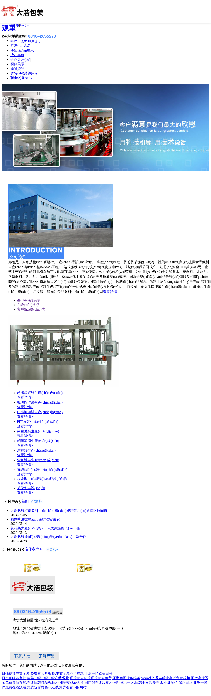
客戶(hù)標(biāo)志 (31, 309)
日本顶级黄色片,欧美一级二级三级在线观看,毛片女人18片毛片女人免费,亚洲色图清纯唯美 (71, 678)
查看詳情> (25, 397)
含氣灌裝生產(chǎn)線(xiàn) (38, 460)
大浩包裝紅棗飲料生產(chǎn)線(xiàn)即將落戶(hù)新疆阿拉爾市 (58, 511)
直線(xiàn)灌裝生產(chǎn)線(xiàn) (42, 469)
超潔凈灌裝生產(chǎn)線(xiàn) (40, 393)
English (25, 25)
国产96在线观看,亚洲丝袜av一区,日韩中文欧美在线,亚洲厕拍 (131, 682)
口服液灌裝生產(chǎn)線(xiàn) (40, 412)
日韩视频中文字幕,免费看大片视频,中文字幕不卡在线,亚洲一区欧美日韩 (57, 673)
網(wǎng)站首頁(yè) (25, 41)
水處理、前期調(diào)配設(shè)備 (42, 479)
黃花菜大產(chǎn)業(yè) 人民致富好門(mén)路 (45, 528)
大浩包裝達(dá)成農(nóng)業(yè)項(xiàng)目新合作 (48, 537)
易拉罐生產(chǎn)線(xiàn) (36, 450)
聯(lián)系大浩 (21, 78)
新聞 (15, 501)
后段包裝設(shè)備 (31, 488)
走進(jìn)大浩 (20, 45)
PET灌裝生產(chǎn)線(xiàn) (37, 421)
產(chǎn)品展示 (22, 50)
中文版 (14, 25)
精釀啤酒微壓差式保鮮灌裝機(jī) (35, 519)
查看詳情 (110, 292)
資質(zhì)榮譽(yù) (23, 73)
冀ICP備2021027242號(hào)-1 (34, 633)
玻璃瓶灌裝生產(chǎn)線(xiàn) (40, 402)
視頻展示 (17, 64)
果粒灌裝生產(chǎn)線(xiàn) (38, 431)
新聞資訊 (17, 69)
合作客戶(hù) (20, 59)
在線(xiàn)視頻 (28, 305)
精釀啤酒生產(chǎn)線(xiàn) (38, 441)
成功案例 (17, 55)
